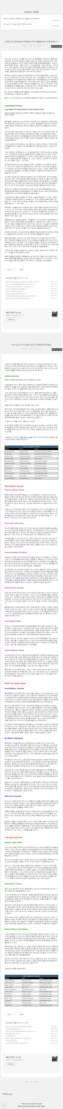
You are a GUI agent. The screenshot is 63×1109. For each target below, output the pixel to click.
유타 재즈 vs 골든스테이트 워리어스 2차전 (18, 1026)
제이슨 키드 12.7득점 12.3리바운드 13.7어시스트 (20, 1031)
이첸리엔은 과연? (11, 1040)
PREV (26, 1081)
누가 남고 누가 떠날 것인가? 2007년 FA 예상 (18, 24)
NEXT (36, 1081)
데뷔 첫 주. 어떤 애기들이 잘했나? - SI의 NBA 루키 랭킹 (22, 281)
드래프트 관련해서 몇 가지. (13, 1029)
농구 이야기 (9, 278)
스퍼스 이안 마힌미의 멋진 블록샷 (15, 289)
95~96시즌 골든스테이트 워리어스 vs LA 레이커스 (20, 296)
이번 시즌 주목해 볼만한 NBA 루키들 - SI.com (19, 284)
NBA (15, 278)
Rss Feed (20, 1106)
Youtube (38, 1106)
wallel (40, 1103)
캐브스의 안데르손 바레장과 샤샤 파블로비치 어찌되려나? (22, 18)
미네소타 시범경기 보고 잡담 (14, 291)
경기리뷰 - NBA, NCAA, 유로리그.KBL (17, 1043)
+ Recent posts (7, 1094)
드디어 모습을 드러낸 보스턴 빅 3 (15, 293)
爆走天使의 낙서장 (13, 313)
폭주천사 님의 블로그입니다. (15, 315)
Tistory (29, 1103)
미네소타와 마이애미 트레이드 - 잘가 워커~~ (19, 286)
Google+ (43, 1106)
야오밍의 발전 (10, 1036)
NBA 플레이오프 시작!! (12, 1033)
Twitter (27, 1106)
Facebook (32, 1106)
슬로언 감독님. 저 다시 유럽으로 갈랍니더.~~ (19, 298)
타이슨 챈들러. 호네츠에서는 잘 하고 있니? (18, 1038)
